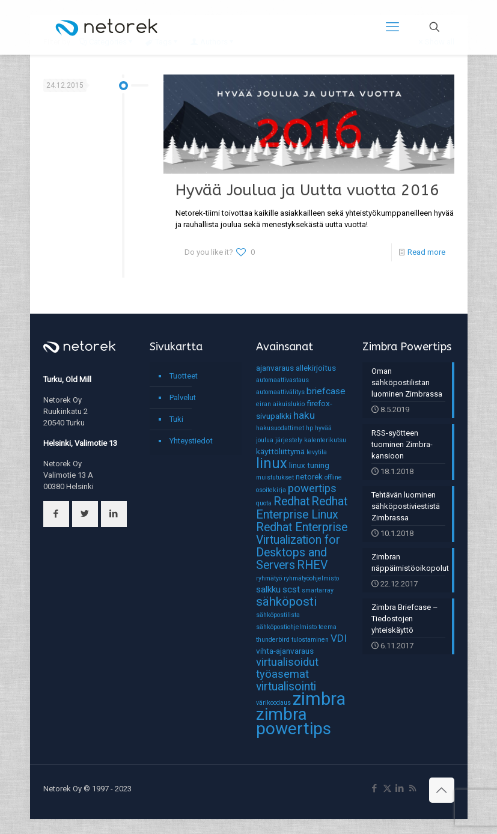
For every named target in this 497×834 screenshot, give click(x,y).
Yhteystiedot (191, 440)
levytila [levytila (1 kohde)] (316, 452)
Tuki (176, 419)
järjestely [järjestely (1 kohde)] (288, 440)
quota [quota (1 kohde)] (264, 503)
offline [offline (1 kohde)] (333, 477)
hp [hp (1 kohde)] (309, 428)
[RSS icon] (412, 788)
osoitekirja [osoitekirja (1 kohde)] (271, 490)
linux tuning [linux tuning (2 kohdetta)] (309, 465)
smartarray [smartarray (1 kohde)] (318, 590)
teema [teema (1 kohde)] (328, 627)
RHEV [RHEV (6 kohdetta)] (312, 565)
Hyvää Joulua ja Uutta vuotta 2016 (307, 190)
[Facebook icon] (374, 788)
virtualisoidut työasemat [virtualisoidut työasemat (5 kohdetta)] (287, 668)
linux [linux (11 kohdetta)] (271, 463)
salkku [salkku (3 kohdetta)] (268, 589)
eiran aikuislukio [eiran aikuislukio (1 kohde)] (280, 404)
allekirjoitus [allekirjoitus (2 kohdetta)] (316, 368)
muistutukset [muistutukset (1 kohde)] (275, 477)
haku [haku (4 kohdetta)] (304, 415)
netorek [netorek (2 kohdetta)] (309, 476)
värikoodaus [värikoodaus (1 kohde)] (273, 703)
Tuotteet (183, 375)
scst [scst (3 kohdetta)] (291, 589)
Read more (426, 252)
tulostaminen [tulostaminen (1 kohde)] (310, 640)
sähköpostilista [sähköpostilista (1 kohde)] (278, 615)
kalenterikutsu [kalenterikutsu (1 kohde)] (325, 440)
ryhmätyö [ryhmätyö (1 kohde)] (269, 578)
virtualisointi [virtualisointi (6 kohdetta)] (286, 686)
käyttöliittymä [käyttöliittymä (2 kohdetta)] (280, 451)
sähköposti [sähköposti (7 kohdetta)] (286, 601)
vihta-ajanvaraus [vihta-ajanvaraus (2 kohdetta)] (285, 651)
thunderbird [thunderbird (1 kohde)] (273, 640)
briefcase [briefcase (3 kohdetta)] (326, 391)
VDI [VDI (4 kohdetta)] (339, 638)
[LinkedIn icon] (399, 788)
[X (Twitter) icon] (387, 788)
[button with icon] (56, 514)
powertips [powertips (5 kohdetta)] (312, 488)
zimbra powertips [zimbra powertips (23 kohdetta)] (293, 721)
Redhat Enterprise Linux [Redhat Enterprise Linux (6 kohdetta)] (301, 508)
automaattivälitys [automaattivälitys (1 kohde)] (280, 392)
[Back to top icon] (441, 790)
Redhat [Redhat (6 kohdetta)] (291, 501)
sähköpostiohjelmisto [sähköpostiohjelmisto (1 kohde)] (286, 627)
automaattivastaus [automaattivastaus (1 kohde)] (282, 380)
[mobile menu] (392, 27)
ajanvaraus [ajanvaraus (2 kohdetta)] (275, 368)
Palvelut (182, 397)
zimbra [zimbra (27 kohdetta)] (319, 699)
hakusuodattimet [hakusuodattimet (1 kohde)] (280, 428)
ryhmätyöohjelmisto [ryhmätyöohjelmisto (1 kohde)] (311, 578)
